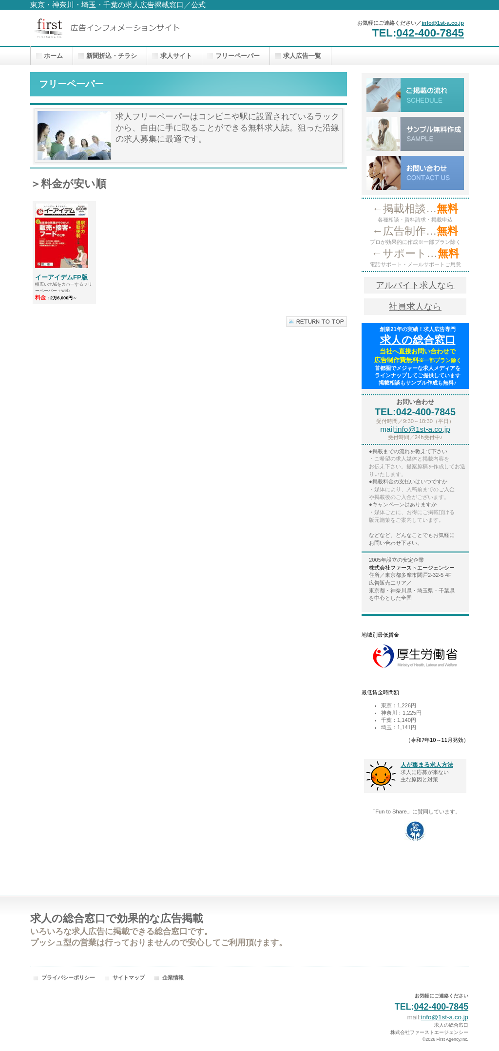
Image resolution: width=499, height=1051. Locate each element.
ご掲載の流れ (415, 95)
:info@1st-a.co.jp (422, 429)
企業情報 (173, 977)
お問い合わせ (415, 173)
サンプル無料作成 (415, 134)
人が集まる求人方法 (427, 764)
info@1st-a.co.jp (443, 23)
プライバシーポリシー (68, 977)
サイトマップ (129, 977)
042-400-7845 (430, 33)
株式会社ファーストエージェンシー (127, 28)
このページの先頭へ (316, 321)
